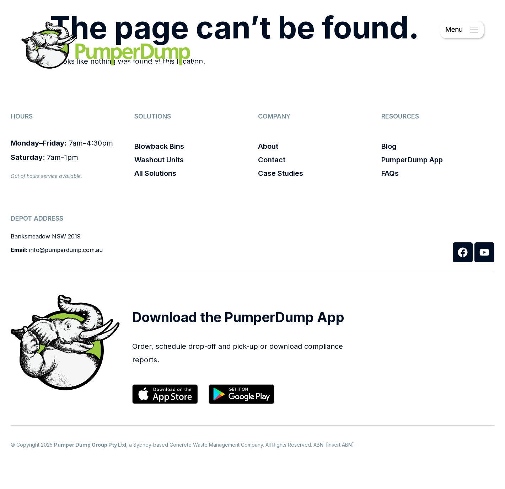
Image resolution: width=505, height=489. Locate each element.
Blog (389, 146)
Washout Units (159, 160)
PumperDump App (412, 160)
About (268, 146)
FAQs (390, 173)
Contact (271, 160)
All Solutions (155, 173)
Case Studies (280, 173)
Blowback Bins (159, 146)
